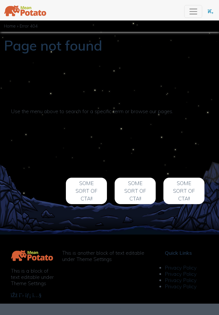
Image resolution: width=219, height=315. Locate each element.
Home (10, 26)
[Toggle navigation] (193, 11)
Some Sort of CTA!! (86, 191)
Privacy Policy (180, 267)
